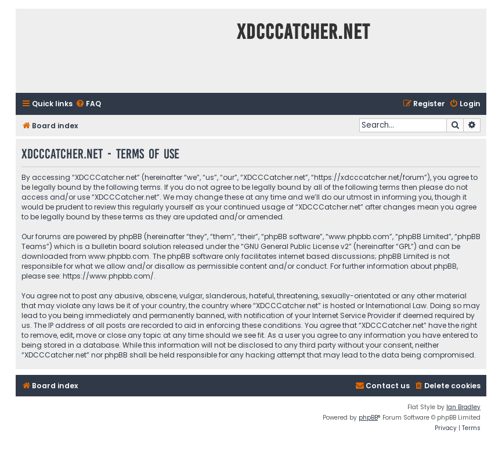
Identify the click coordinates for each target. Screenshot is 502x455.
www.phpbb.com (118, 256)
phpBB (368, 417)
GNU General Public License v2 (296, 246)
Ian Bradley (463, 407)
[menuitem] (88, 104)
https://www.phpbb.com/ (108, 276)
